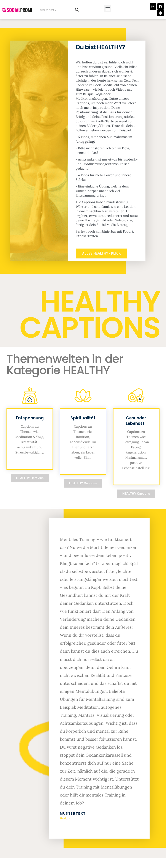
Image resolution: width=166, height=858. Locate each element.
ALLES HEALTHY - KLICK (103, 259)
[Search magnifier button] (77, 10)
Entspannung (30, 424)
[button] (107, 8)
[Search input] (56, 10)
